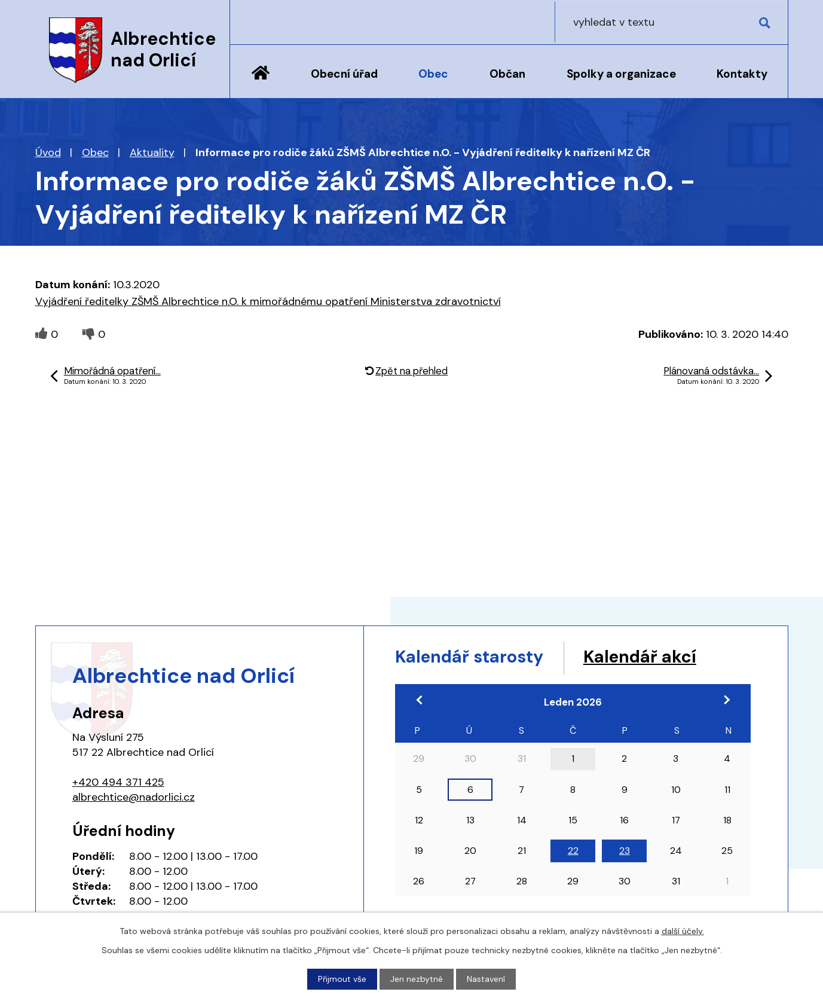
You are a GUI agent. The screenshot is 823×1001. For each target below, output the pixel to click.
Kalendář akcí (652, 657)
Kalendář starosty (474, 657)
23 (624, 852)
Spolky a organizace (621, 73)
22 (573, 852)
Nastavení (486, 978)
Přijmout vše (342, 978)
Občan (507, 73)
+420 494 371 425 (118, 782)
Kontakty (742, 73)
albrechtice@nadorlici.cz (133, 797)
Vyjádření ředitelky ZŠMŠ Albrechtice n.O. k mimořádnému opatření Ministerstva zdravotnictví (268, 301)
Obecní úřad (344, 73)
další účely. (683, 931)
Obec (433, 73)
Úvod (261, 82)
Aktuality (152, 152)
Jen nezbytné (416, 978)
